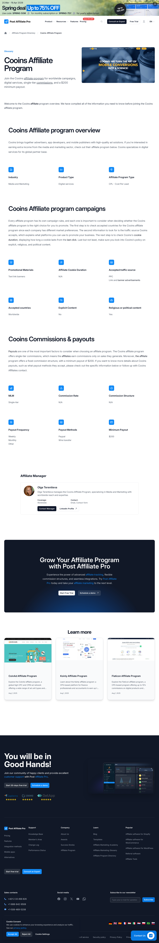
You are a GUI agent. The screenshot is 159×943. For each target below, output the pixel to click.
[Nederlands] (139, 923)
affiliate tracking (94, 574)
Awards (64, 839)
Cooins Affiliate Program (51, 33)
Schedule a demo (89, 593)
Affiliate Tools (131, 859)
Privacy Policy (116, 937)
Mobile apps (9, 852)
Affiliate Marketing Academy (105, 845)
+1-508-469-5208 (17, 909)
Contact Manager (47, 508)
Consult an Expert (117, 21)
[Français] (124, 923)
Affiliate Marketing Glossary (105, 850)
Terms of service (81, 937)
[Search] (103, 21)
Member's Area (35, 839)
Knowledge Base (36, 834)
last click (72, 239)
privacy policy (19, 928)
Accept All (12, 934)
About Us (65, 834)
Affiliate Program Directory (23, 33)
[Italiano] (134, 923)
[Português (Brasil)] (148, 923)
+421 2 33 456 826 (17, 899)
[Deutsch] (110, 923)
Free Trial (134, 21)
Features (8, 841)
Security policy (99, 937)
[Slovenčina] (153, 923)
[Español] (120, 923)
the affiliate (141, 356)
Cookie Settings (42, 934)
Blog (95, 834)
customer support (14, 776)
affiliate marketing (84, 583)
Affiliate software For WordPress (139, 848)
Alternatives (9, 857)
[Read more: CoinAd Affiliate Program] (27, 669)
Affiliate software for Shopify (138, 834)
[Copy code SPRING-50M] (28, 13)
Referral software (133, 853)
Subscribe (148, 900)
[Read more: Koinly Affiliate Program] (79, 669)
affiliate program (34, 78)
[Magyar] (129, 923)
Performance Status (37, 850)
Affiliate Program (68, 850)
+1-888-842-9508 (17, 904)
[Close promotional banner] (155, 4)
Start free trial (12, 871)
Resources (62, 21)
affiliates (66, 356)
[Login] (144, 21)
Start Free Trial (66, 593)
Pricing (7, 835)
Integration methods (13, 846)
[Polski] (143, 923)
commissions (45, 82)
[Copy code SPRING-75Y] (74, 13)
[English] (115, 923)
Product (50, 21)
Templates (97, 839)
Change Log (34, 845)
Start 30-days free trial (16, 785)
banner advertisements (129, 280)
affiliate (34, 103)
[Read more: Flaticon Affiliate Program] (131, 669)
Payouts (12, 351)
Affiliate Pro (41, 776)
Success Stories (68, 845)
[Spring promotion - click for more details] (79, 8)
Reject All (26, 934)
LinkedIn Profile (68, 508)
